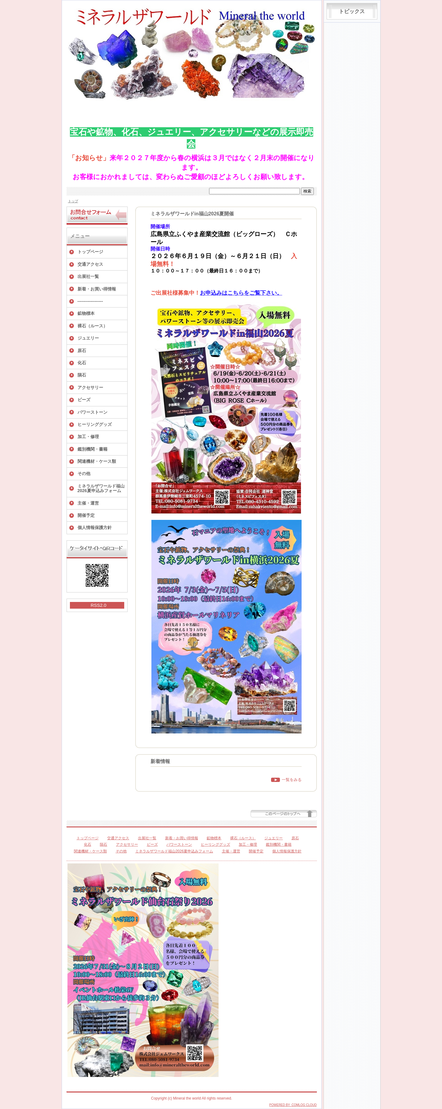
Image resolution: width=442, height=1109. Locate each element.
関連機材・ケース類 (97, 461)
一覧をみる (292, 779)
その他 (84, 473)
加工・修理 (88, 436)
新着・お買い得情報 (97, 288)
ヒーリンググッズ (95, 424)
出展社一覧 (88, 276)
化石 (82, 362)
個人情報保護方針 (95, 527)
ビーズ (84, 399)
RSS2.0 (99, 605)
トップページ (90, 251)
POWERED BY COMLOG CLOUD (293, 1105)
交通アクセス (90, 264)
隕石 (82, 375)
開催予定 (86, 515)
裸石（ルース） (92, 325)
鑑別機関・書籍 (92, 449)
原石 (82, 350)
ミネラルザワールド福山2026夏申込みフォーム (101, 488)
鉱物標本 (86, 313)
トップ (73, 201)
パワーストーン (92, 412)
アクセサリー (90, 387)
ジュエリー (88, 338)
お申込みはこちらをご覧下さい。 (241, 293)
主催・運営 (88, 503)
